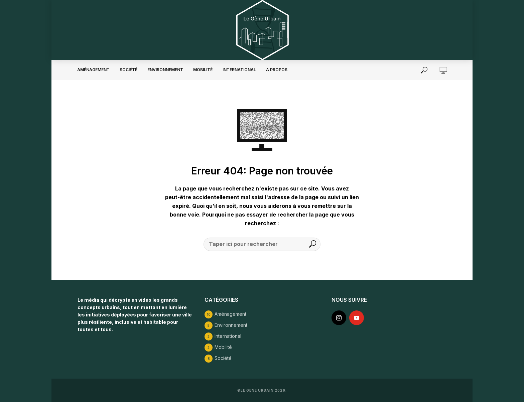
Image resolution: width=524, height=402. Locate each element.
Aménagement (93, 69)
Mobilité (203, 69)
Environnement (165, 69)
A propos (276, 69)
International (239, 69)
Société (128, 69)
